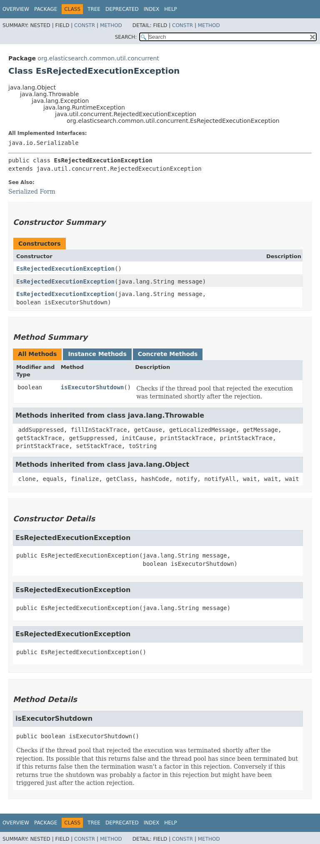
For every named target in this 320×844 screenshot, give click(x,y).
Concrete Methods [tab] (168, 354)
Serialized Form (31, 191)
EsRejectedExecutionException (65, 268)
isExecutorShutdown (92, 387)
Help (170, 9)
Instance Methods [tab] (97, 354)
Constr (84, 25)
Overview (15, 9)
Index (152, 9)
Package (45, 9)
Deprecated (122, 9)
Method (111, 25)
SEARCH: (126, 37)
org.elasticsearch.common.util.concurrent (98, 58)
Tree (94, 9)
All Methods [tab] (37, 354)
